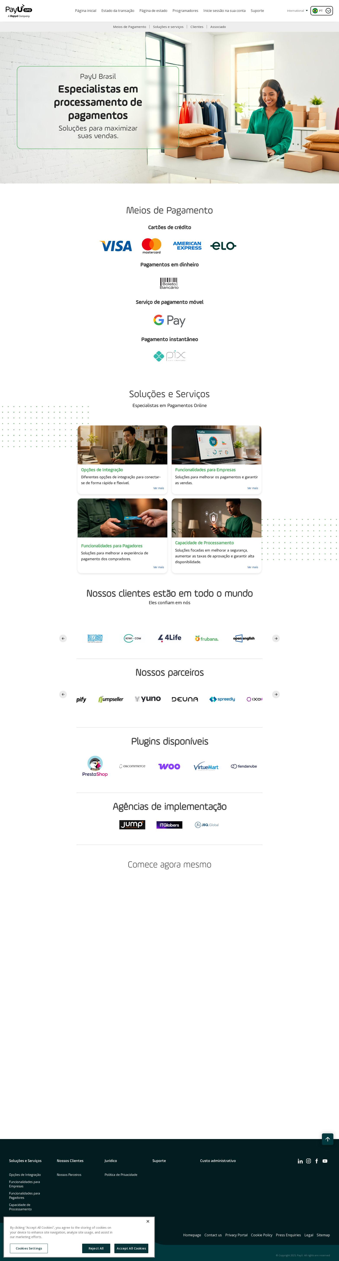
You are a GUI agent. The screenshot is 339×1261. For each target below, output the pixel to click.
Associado (218, 26)
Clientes (196, 26)
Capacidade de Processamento (20, 1207)
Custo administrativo (218, 1161)
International (297, 11)
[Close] (148, 1221)
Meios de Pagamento (129, 26)
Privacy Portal (236, 1235)
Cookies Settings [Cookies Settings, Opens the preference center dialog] (29, 1248)
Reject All (96, 1248)
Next (276, 638)
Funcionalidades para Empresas (24, 1184)
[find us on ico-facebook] (316, 1161)
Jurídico (111, 1161)
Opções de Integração (25, 1175)
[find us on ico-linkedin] (300, 1161)
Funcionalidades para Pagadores (24, 1196)
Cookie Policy (261, 1235)
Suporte (159, 1161)
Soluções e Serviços (25, 1161)
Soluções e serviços (168, 26)
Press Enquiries (288, 1235)
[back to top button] (327, 1139)
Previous (63, 638)
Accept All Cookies (131, 1248)
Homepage (192, 1235)
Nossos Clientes (70, 1161)
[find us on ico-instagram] (308, 1161)
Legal (308, 1235)
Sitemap (323, 1235)
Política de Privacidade (121, 1175)
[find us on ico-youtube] (325, 1161)
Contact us (213, 1235)
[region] (79, 1237)
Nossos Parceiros (69, 1175)
